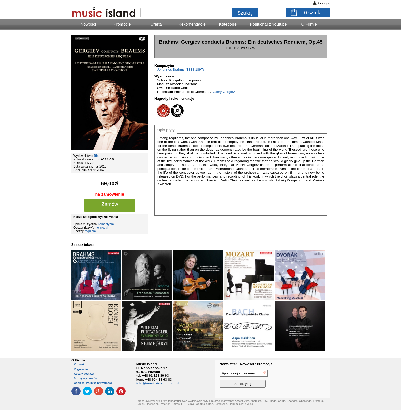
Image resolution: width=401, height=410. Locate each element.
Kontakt (79, 364)
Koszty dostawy (84, 373)
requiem (90, 231)
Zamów (109, 204)
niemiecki (101, 227)
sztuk (312, 12)
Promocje (122, 24)
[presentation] (309, 379)
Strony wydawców (85, 378)
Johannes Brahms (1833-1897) (180, 69)
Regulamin (81, 369)
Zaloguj (324, 3)
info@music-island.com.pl (157, 383)
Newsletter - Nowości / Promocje (246, 364)
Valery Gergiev (223, 92)
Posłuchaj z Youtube (268, 24)
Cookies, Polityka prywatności (93, 382)
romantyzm (106, 224)
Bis (96, 156)
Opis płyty (166, 130)
